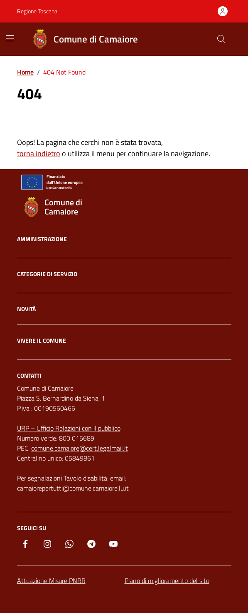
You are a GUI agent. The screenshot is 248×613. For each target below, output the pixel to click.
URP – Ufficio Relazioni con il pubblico (68, 428)
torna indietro (38, 153)
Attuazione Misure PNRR (51, 581)
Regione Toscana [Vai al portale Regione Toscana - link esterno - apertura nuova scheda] (37, 11)
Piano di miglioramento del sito (167, 581)
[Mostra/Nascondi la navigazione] (10, 38)
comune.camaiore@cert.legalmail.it (79, 448)
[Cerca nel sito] (221, 39)
